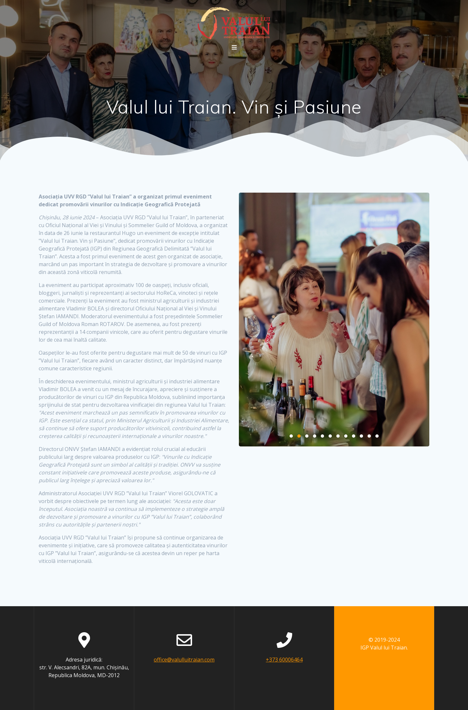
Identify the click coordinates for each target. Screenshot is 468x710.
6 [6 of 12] (330, 436)
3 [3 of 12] (306, 436)
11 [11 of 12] (369, 436)
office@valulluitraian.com (184, 659)
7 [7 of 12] (338, 436)
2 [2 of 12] (299, 436)
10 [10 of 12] (361, 436)
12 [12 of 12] (377, 436)
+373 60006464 (284, 659)
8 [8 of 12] (345, 436)
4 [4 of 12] (314, 436)
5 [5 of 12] (322, 436)
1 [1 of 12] (291, 436)
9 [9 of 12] (353, 436)
